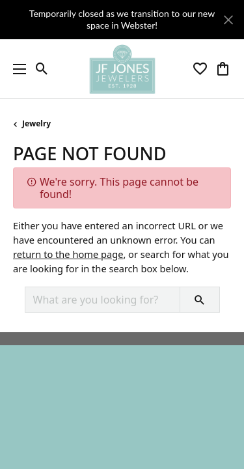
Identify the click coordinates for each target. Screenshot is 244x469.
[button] (42, 69)
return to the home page (68, 254)
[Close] (228, 20)
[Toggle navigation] (16, 69)
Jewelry (36, 123)
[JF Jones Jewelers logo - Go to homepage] (122, 69)
